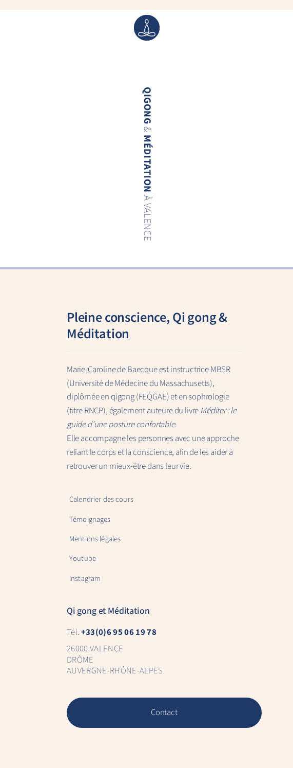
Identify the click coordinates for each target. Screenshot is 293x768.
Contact (164, 712)
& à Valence (146, 164)
